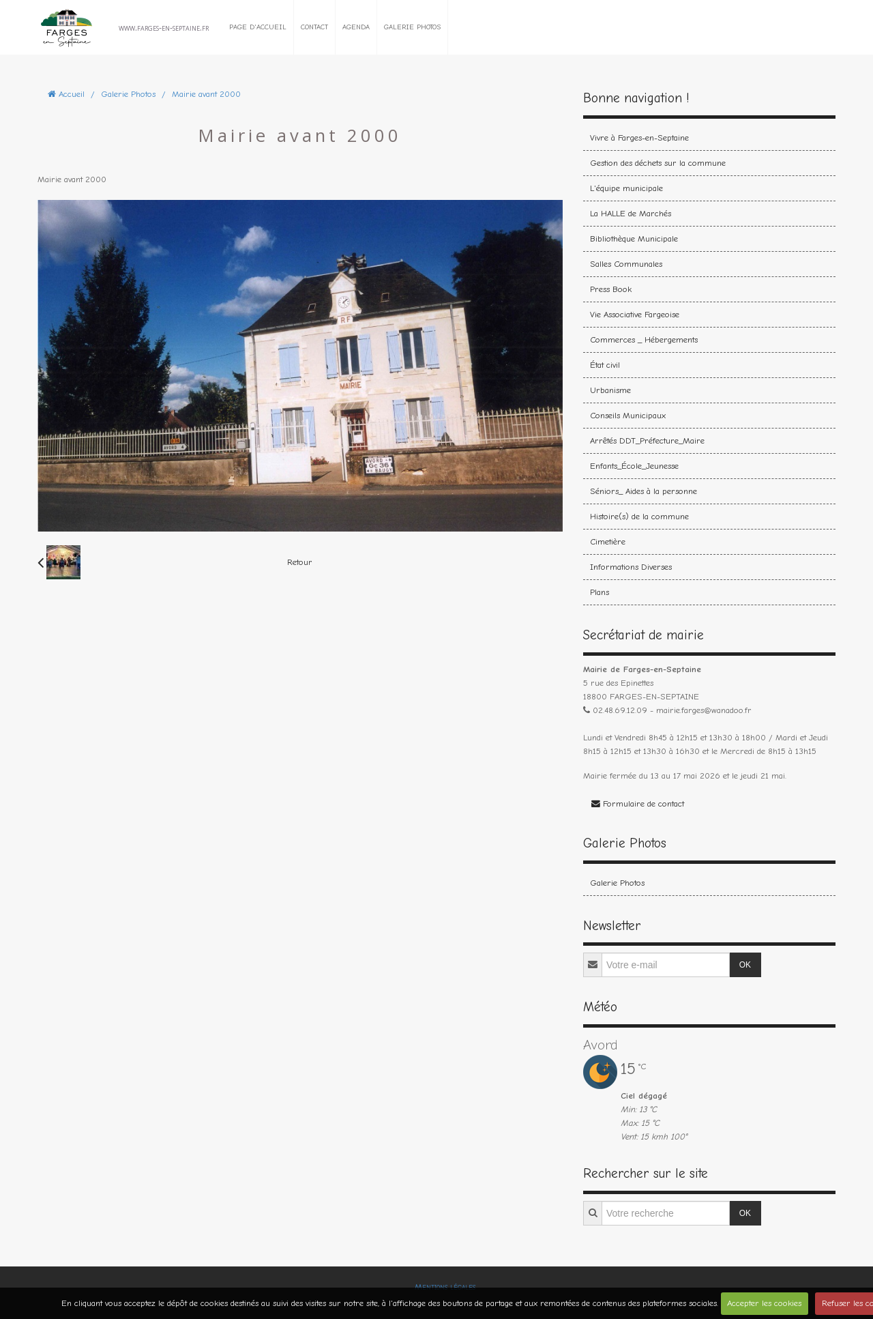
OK (745, 965)
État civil (605, 365)
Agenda (356, 27)
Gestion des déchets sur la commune (658, 163)
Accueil (72, 94)
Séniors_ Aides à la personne (643, 491)
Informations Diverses (631, 567)
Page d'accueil (257, 27)
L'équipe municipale (626, 188)
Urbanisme (610, 390)
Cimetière (607, 541)
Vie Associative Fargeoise (634, 314)
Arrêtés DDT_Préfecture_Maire (647, 440)
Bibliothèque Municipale (634, 238)
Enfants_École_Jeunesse (634, 466)
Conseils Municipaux (628, 415)
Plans (599, 592)
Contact (314, 27)
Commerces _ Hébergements (644, 339)
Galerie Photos (412, 27)
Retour (299, 562)
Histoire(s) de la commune (639, 516)
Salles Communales (626, 264)
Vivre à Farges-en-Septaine (639, 137)
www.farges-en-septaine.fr (164, 27)
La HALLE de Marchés (630, 213)
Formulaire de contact (637, 803)
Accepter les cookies (764, 1303)
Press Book (611, 289)
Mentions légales (445, 1286)
